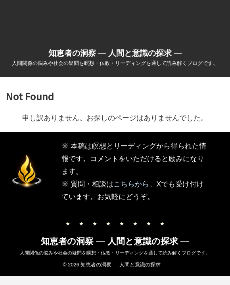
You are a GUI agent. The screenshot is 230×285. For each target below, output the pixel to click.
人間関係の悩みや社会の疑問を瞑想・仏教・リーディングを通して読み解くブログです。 (115, 253)
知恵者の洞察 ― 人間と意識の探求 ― (115, 53)
